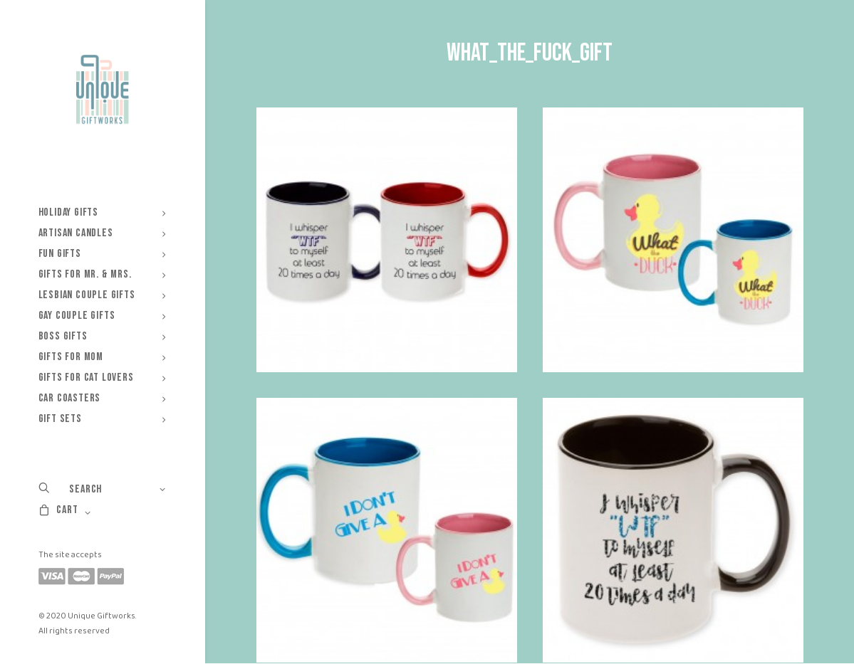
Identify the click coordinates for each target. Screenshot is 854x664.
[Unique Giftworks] (102, 90)
